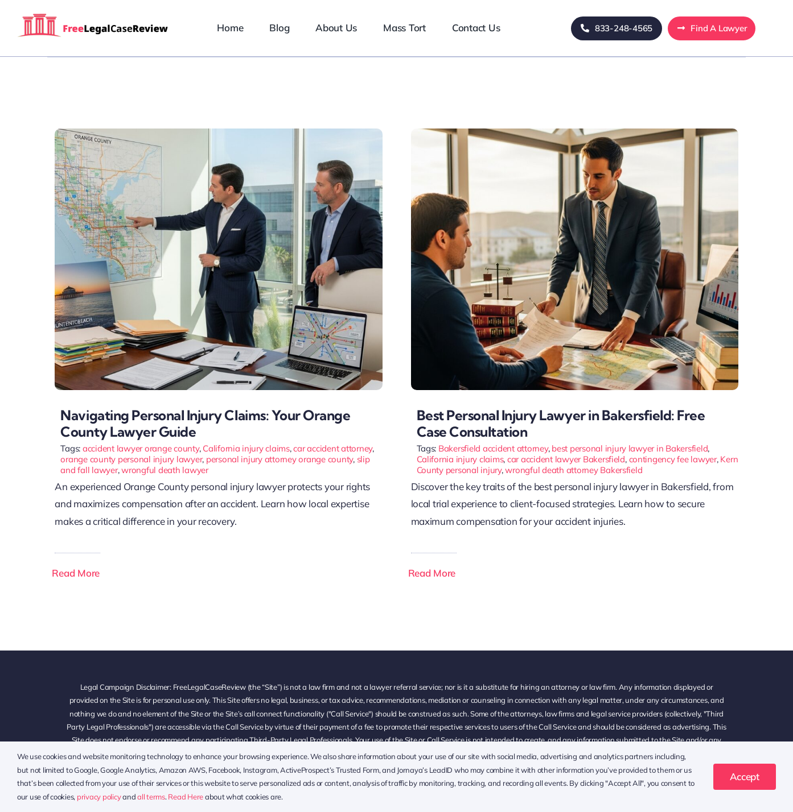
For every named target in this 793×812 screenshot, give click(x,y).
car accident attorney (332, 448)
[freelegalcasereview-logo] (93, 13)
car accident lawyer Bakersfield (566, 459)
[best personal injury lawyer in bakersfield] (574, 133)
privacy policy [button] (99, 796)
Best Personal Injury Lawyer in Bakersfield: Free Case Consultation (561, 423)
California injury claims (246, 448)
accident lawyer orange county (141, 448)
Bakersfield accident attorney (493, 448)
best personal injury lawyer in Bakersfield (630, 448)
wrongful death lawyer (164, 470)
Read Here (185, 796)
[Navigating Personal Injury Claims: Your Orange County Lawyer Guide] (218, 133)
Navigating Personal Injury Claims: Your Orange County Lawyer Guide (205, 423)
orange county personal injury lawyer (131, 459)
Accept (744, 776)
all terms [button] (151, 796)
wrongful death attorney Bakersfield (573, 470)
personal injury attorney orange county (279, 459)
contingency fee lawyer (673, 459)
